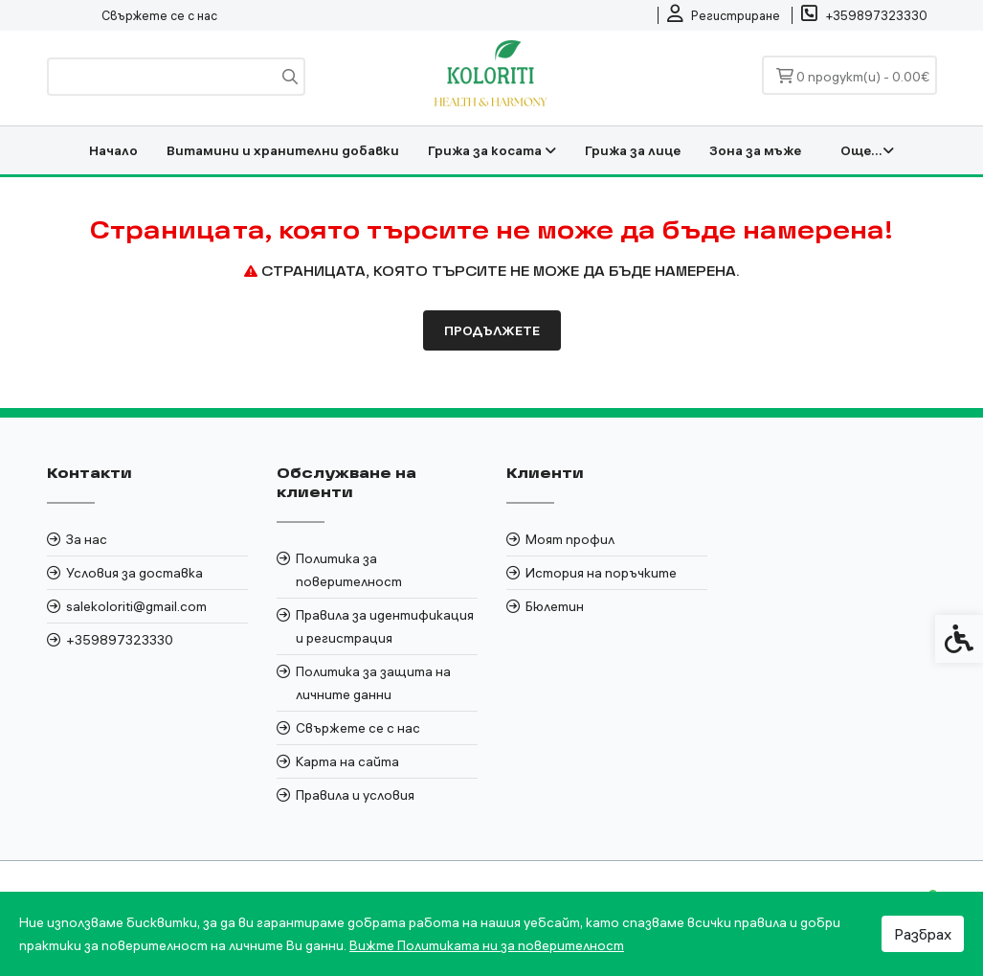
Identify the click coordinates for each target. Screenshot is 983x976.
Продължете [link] (492, 330)
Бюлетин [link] (554, 606)
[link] (723, 15)
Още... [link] (867, 150)
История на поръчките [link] (601, 572)
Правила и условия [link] (355, 795)
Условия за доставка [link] (134, 572)
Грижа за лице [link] (633, 150)
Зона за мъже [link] (755, 150)
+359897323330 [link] (119, 639)
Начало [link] (113, 150)
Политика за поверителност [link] (349, 570)
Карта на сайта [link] (347, 761)
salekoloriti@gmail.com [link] (136, 606)
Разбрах (922, 933)
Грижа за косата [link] (492, 150)
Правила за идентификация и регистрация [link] (385, 626)
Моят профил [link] (569, 539)
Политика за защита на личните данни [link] (373, 683)
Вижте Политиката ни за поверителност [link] (486, 945)
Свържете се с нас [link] (159, 15)
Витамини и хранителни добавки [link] (283, 150)
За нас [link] (86, 539)
